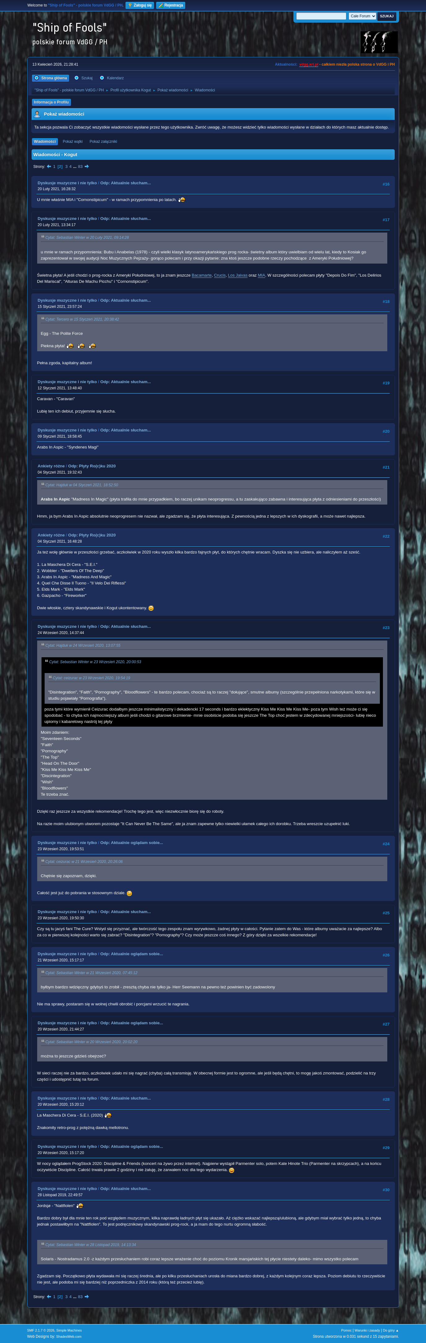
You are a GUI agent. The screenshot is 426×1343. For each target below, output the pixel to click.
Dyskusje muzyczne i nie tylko (67, 183)
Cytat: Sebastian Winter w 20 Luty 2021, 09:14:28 (87, 238)
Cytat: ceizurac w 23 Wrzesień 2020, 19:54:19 (91, 678)
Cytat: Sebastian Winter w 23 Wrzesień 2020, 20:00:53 (95, 662)
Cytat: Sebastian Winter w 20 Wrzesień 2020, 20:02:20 (92, 1042)
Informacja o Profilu (51, 102)
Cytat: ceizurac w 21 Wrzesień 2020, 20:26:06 (84, 862)
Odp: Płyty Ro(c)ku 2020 (92, 466)
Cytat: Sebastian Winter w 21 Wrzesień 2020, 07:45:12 (92, 973)
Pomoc (346, 1330)
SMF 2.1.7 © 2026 (41, 1330)
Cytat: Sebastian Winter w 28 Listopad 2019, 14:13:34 (91, 1245)
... (75, 166)
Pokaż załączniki (103, 141)
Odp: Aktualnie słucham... (125, 183)
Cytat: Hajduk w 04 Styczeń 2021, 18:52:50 (82, 485)
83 (80, 166)
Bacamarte (202, 275)
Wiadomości (45, 141)
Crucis (220, 275)
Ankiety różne (51, 466)
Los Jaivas (238, 275)
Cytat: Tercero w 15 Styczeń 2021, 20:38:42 (82, 319)
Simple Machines (69, 1330)
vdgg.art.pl (308, 64)
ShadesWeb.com (68, 1336)
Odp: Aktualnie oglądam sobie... (131, 842)
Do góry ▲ (391, 1330)
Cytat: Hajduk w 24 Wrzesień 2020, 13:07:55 (83, 646)
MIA (261, 275)
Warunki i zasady (367, 1330)
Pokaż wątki (73, 141)
